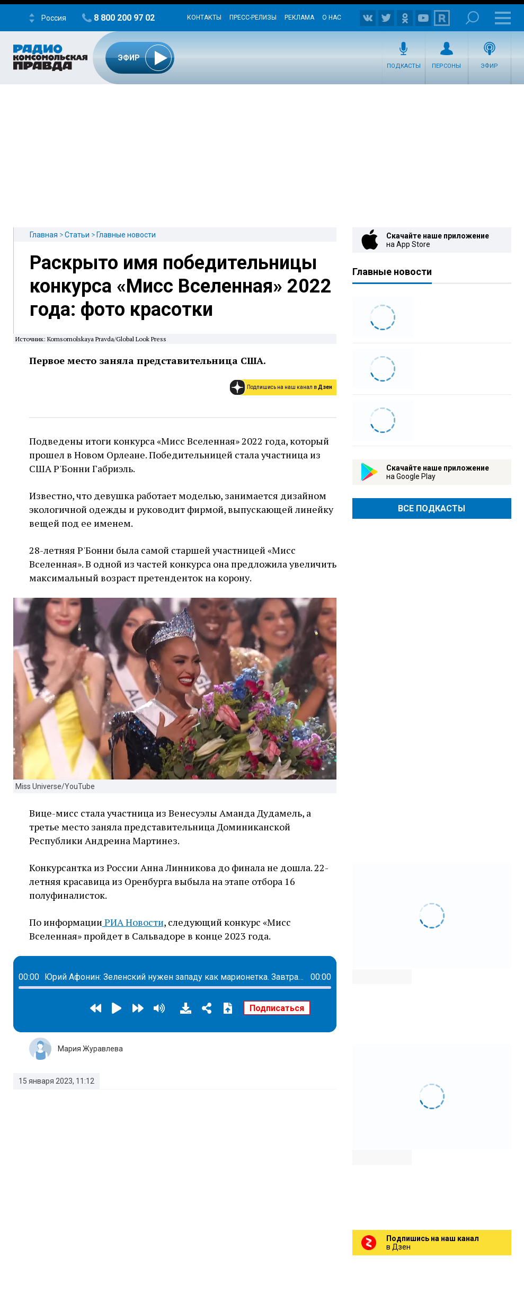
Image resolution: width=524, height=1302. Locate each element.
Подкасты (404, 66)
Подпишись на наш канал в (289, 387)
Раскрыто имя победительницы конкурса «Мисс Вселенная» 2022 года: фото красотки (181, 286)
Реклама (299, 17)
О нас (331, 17)
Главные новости (126, 235)
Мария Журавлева (90, 1048)
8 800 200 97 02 (124, 18)
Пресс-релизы (253, 17)
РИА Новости (133, 922)
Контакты (204, 17)
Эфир (489, 66)
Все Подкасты (431, 508)
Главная (44, 235)
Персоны (446, 66)
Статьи (77, 235)
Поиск (472, 17)
